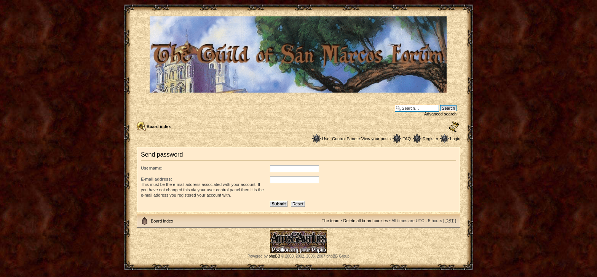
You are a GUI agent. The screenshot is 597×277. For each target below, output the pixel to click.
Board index (159, 126)
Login (455, 138)
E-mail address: (156, 179)
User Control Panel (340, 138)
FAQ (406, 138)
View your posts (376, 138)
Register (430, 138)
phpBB (274, 256)
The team (330, 220)
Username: (152, 168)
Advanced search (440, 114)
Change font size (454, 127)
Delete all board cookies (365, 220)
